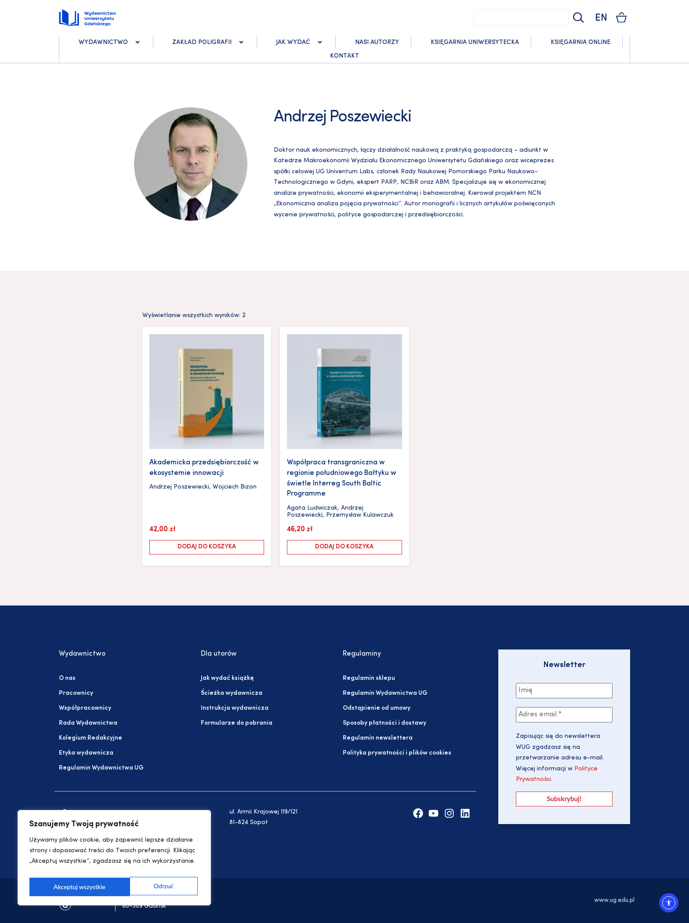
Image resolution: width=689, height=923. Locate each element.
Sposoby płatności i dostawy (384, 723)
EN (601, 18)
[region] (114, 859)
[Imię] (564, 691)
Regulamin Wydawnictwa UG (101, 768)
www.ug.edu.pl (614, 900)
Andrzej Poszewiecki (179, 487)
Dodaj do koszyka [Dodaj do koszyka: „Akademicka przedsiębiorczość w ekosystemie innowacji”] (207, 547)
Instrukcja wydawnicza (234, 708)
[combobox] (521, 18)
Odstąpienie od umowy (376, 708)
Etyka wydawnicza (86, 753)
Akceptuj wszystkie (149, 886)
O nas (67, 678)
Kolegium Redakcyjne (90, 738)
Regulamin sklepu (369, 678)
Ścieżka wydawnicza (231, 693)
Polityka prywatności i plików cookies (397, 753)
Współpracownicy (85, 708)
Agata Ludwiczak (312, 508)
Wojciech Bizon (235, 487)
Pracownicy (76, 693)
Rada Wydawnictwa (88, 723)
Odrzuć (63, 886)
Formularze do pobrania (236, 723)
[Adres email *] (564, 715)
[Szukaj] (577, 18)
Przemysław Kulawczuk (360, 515)
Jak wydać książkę (227, 678)
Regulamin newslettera (378, 738)
